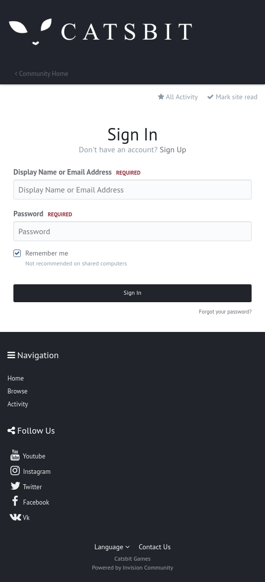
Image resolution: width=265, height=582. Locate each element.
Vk (19, 516)
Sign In (132, 292)
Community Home (41, 73)
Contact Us (155, 546)
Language (112, 546)
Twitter (25, 485)
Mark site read (232, 96)
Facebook (29, 501)
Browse (17, 391)
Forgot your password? (225, 311)
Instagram (30, 470)
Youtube (27, 455)
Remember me (46, 253)
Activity (17, 404)
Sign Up (173, 149)
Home (15, 378)
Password (42, 213)
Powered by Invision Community (132, 567)
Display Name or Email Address (76, 172)
